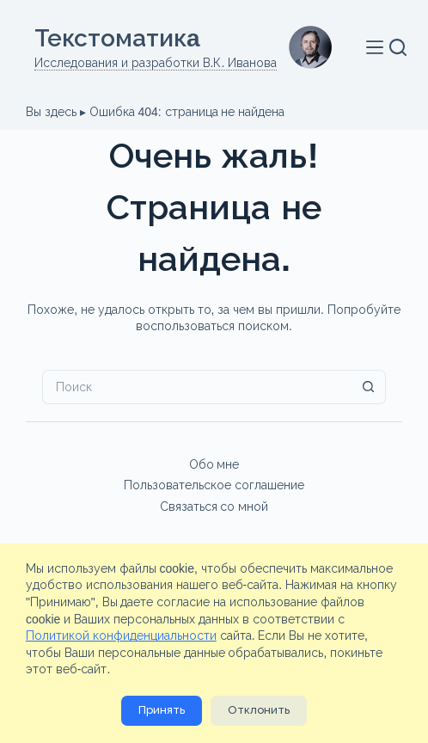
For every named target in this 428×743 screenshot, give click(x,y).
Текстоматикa (117, 38)
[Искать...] (197, 387)
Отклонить (259, 709)
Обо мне (214, 464)
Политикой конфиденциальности (121, 635)
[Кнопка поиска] (369, 387)
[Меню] (377, 47)
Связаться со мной (214, 506)
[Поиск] (398, 47)
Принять (161, 709)
